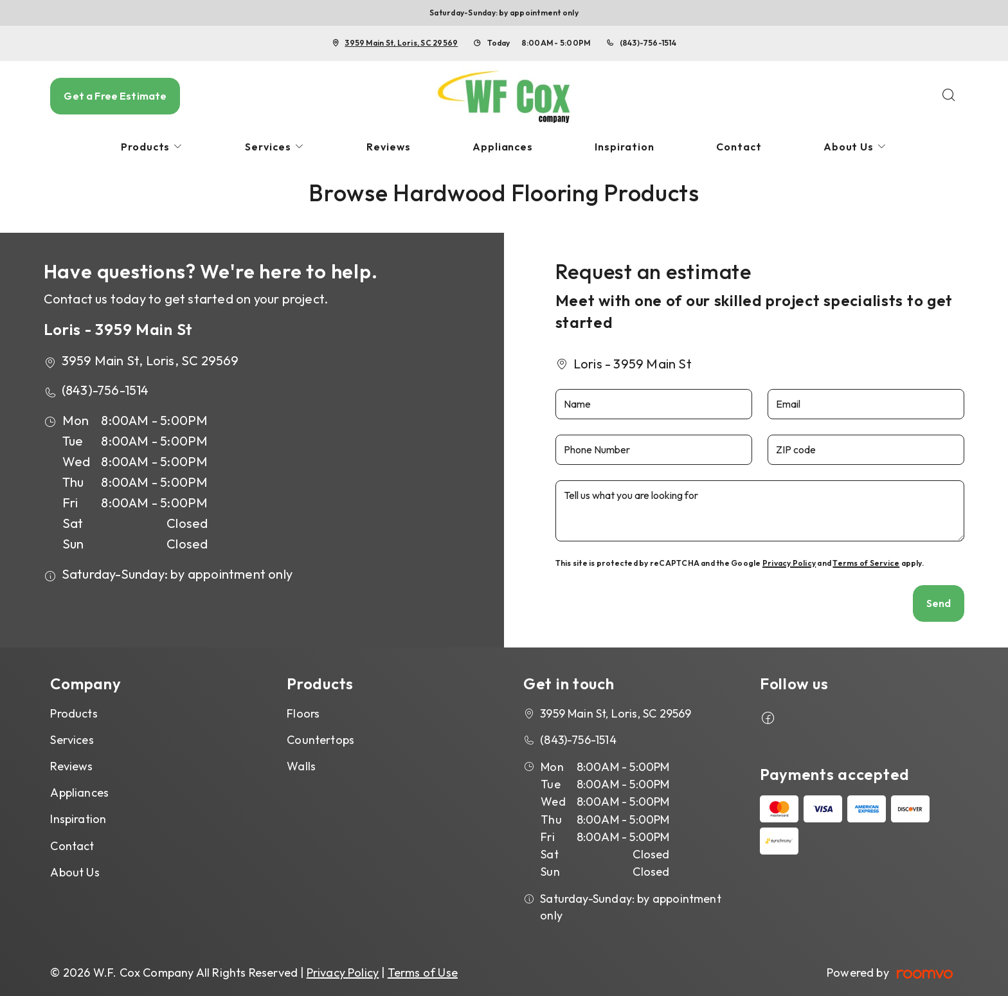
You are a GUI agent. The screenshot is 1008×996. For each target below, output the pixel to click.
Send (938, 603)
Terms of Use (423, 972)
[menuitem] (152, 147)
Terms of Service (866, 563)
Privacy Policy (789, 563)
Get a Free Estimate (115, 95)
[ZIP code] (866, 450)
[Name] (653, 404)
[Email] (866, 404)
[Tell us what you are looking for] (760, 510)
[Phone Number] (653, 450)
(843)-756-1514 (648, 43)
